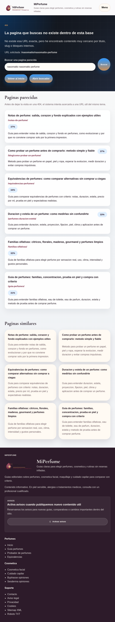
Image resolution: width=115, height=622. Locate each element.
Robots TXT (13, 614)
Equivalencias (14, 557)
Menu (105, 7)
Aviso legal (13, 598)
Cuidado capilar (15, 573)
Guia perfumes (15, 549)
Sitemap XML (14, 610)
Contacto (12, 594)
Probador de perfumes (19, 553)
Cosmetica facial (16, 569)
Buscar (104, 64)
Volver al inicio (16, 78)
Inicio (10, 545)
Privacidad (13, 602)
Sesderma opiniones (18, 581)
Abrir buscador (41, 78)
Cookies (11, 606)
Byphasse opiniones (18, 577)
